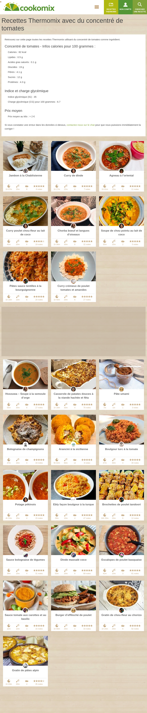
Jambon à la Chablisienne (25, 175)
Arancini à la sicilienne (73, 449)
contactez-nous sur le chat (81, 125)
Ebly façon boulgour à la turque (73, 504)
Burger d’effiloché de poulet (74, 615)
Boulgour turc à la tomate (121, 449)
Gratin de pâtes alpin (25, 670)
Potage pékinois (25, 504)
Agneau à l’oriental (121, 175)
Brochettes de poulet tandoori (121, 504)
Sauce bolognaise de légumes (25, 559)
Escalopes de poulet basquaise (121, 559)
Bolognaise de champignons (25, 449)
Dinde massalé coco (73, 559)
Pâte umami (121, 393)
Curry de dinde (73, 175)
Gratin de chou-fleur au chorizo (121, 615)
